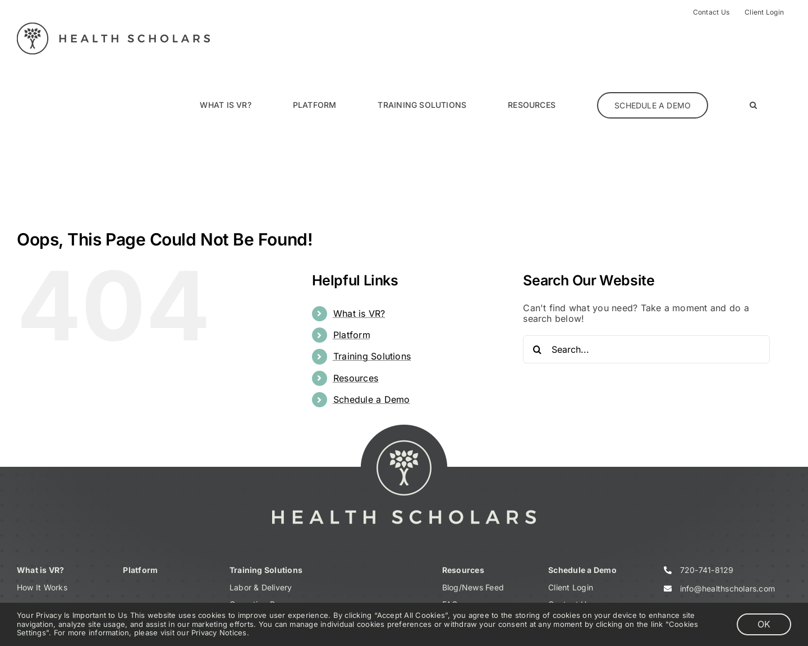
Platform (351, 334)
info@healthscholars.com (727, 588)
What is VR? (359, 313)
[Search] (537, 349)
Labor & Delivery (260, 587)
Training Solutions (372, 356)
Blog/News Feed (473, 587)
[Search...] (646, 349)
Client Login (570, 587)
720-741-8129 (707, 570)
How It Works (42, 587)
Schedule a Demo (371, 399)
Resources (355, 378)
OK (764, 624)
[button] (753, 105)
